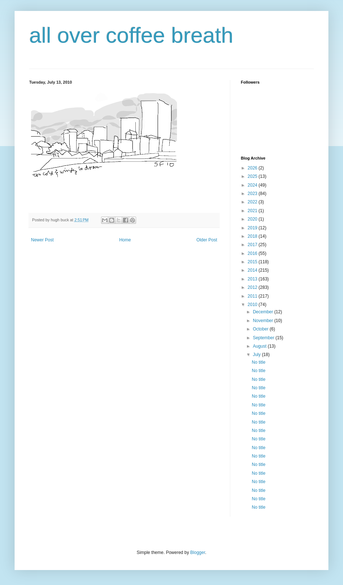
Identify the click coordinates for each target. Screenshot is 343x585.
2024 (253, 185)
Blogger (197, 552)
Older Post (206, 239)
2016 (253, 253)
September (264, 337)
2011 (253, 296)
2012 (253, 287)
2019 (253, 227)
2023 (253, 193)
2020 (253, 219)
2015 (253, 261)
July (257, 354)
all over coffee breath (131, 35)
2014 (253, 270)
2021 (253, 210)
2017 (253, 244)
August (260, 346)
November (263, 320)
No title (258, 362)
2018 (253, 236)
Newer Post (42, 239)
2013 (253, 279)
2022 (253, 201)
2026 (253, 168)
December (263, 311)
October (261, 329)
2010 (253, 304)
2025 (253, 176)
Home (125, 239)
